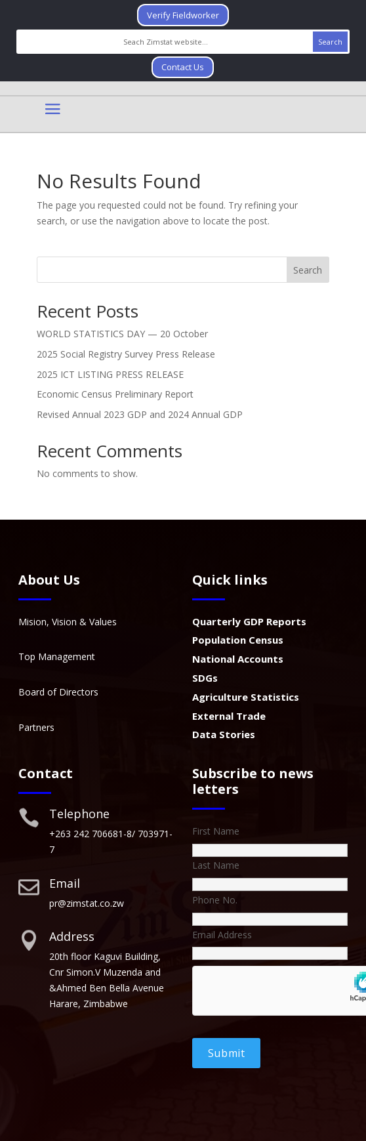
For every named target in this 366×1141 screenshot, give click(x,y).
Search (307, 270)
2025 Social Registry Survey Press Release (126, 354)
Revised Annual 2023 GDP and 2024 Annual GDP (140, 414)
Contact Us (182, 67)
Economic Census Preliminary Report (115, 394)
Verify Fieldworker (183, 15)
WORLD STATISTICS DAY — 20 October (122, 333)
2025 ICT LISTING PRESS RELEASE (110, 374)
